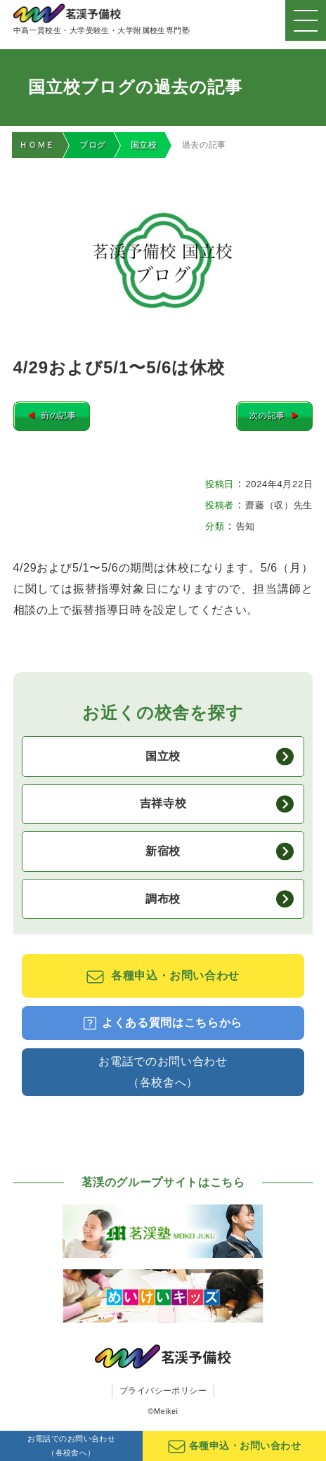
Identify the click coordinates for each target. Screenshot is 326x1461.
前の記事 (52, 417)
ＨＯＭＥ (37, 145)
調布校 (219, 900)
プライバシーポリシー (163, 1391)
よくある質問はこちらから (163, 1024)
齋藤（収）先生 (278, 506)
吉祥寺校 (217, 805)
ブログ (92, 145)
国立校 (144, 145)
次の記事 (273, 417)
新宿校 (219, 852)
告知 (245, 527)
